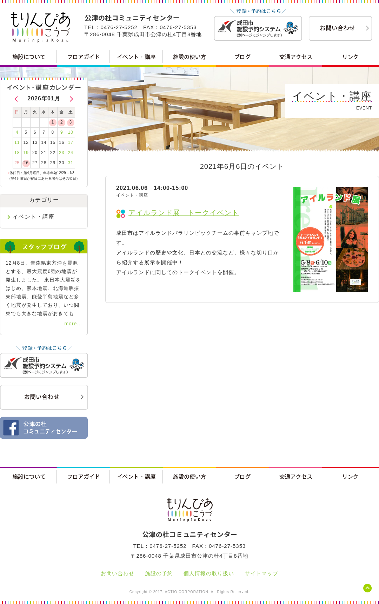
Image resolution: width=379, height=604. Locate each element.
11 (17, 142)
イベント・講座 (33, 217)
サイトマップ (261, 573)
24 (70, 152)
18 (17, 152)
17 (70, 142)
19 (25, 152)
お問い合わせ (117, 573)
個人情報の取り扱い (209, 573)
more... (73, 323)
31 (70, 162)
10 (70, 132)
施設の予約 (159, 573)
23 (61, 152)
